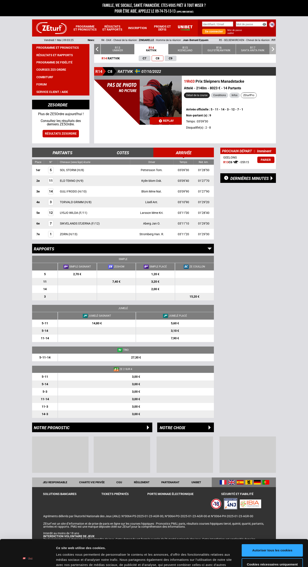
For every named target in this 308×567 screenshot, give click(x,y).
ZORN (64, 234)
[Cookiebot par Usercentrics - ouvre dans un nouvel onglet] (27, 558)
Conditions (219, 95)
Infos (234, 95)
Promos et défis (162, 28)
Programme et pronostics (85, 28)
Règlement (142, 482)
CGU (119, 482)
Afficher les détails (70, 558)
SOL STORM (68, 170)
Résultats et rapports (112, 28)
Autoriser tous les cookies (272, 527)
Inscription (137, 28)
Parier (266, 160)
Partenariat (170, 482)
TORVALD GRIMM (72, 202)
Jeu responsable (55, 482)
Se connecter (214, 31)
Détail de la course (196, 95)
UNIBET (196, 482)
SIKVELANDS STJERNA (75, 223)
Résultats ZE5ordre (61, 133)
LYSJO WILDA (69, 212)
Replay (166, 120)
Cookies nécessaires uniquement (272, 541)
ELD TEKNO (68, 180)
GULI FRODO (69, 191)
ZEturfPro (248, 95)
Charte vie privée (92, 482)
